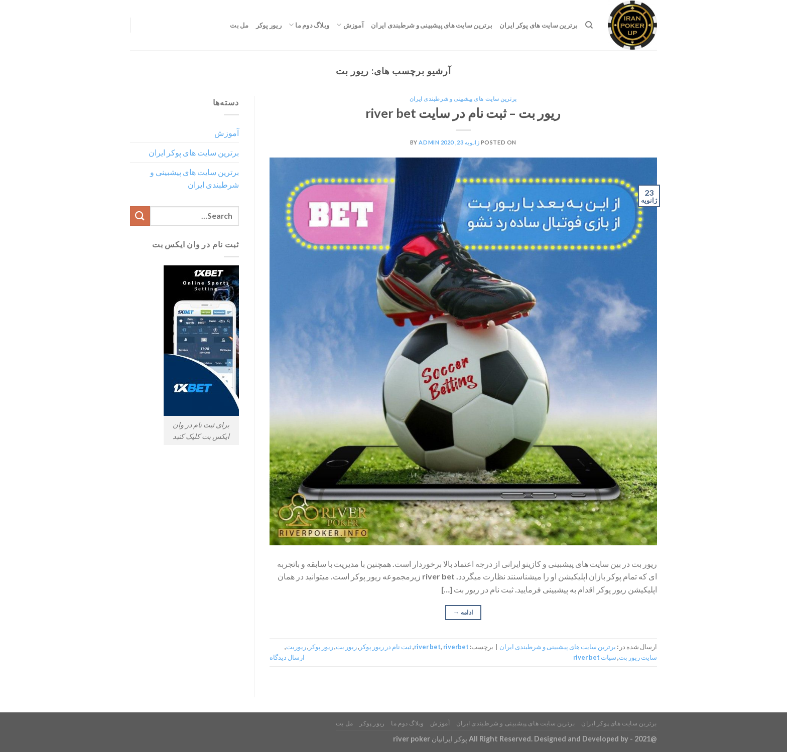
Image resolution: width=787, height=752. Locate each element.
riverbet (456, 647)
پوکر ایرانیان (449, 738)
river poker (411, 738)
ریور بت (346, 647)
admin (429, 142)
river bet (427, 647)
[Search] (589, 25)
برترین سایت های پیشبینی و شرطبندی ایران (431, 25)
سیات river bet (594, 657)
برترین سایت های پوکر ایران (538, 25)
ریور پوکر (269, 25)
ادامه (463, 612)
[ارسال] (140, 216)
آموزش (350, 25)
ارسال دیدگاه (287, 657)
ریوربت (296, 647)
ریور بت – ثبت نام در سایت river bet (463, 112)
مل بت (239, 25)
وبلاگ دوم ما (309, 25)
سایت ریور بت (638, 657)
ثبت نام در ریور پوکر (385, 647)
